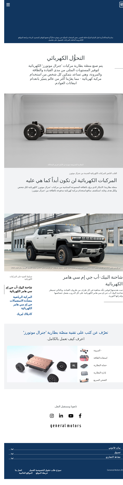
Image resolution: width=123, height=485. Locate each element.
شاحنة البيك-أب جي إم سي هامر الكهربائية (15, 289)
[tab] (61, 454)
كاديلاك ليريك (20, 314)
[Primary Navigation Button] (4, 5)
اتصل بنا (14, 476)
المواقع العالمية (21, 479)
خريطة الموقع (37, 479)
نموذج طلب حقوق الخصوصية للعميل (41, 476)
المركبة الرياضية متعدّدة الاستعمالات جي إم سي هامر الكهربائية (17, 303)
